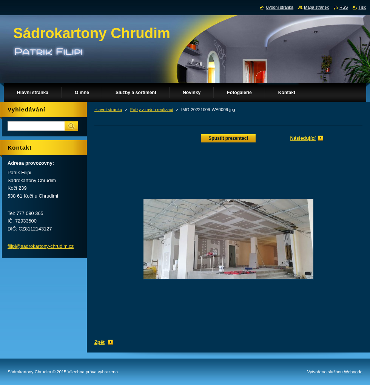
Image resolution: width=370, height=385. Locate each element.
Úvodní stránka (279, 7)
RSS (343, 7)
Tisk (362, 7)
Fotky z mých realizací (151, 109)
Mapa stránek (316, 7)
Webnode (353, 372)
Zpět (99, 342)
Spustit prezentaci (228, 138)
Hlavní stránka (108, 109)
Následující (303, 138)
